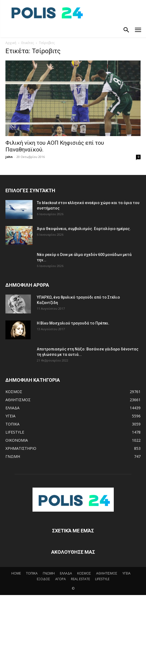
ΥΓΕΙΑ (126, 573)
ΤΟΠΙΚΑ (32, 573)
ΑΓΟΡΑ (60, 579)
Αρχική (10, 42)
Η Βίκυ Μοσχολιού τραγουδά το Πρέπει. (73, 323)
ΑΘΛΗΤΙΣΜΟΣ (106, 573)
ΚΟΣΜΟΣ (84, 573)
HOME (16, 573)
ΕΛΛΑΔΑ (66, 573)
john (9, 157)
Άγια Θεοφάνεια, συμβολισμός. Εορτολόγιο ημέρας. (84, 229)
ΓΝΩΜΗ (49, 573)
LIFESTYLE (102, 579)
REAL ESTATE (80, 579)
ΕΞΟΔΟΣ (43, 579)
